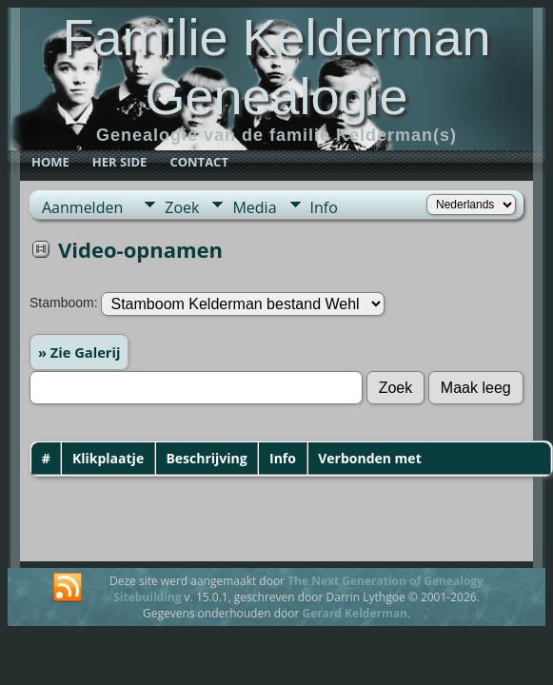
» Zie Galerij (79, 352)
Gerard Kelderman (354, 613)
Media (254, 207)
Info (324, 207)
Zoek (182, 207)
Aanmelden (82, 207)
